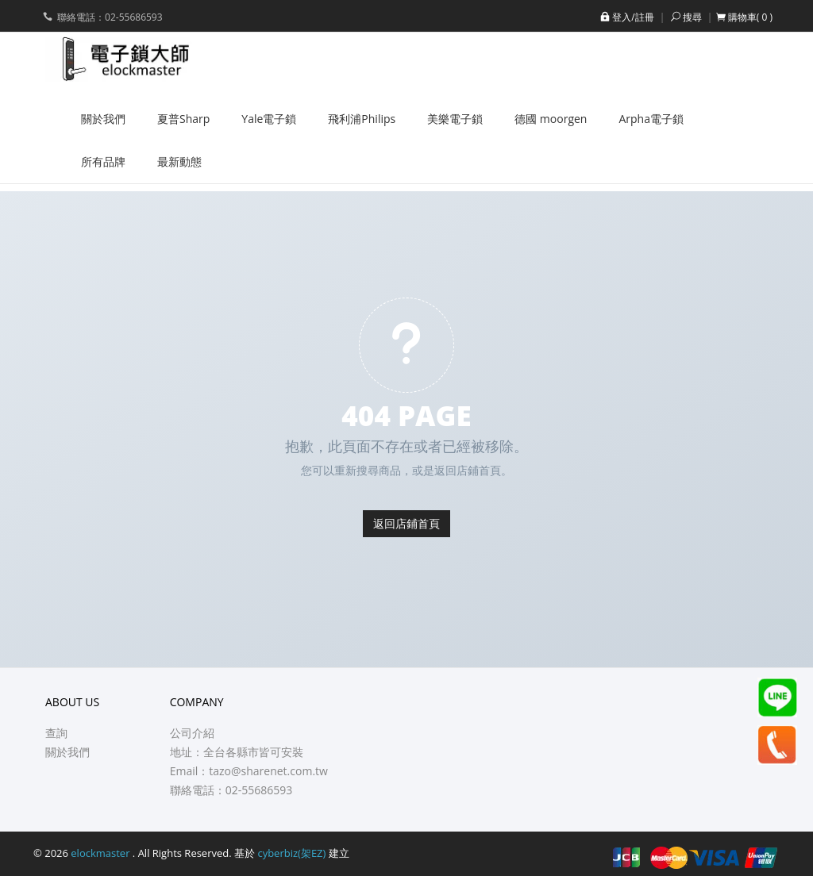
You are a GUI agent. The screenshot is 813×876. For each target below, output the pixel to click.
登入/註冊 (625, 17)
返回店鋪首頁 (406, 523)
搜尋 (685, 17)
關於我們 (67, 751)
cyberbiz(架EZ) (291, 853)
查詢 (56, 732)
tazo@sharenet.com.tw (268, 770)
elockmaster (102, 853)
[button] (744, 17)
